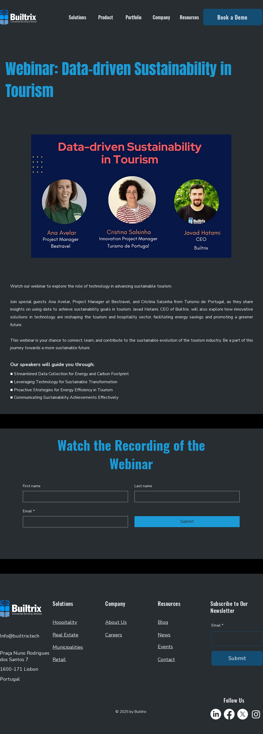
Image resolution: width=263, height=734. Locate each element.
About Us (116, 622)
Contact (166, 659)
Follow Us (234, 700)
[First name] (74, 496)
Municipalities (68, 647)
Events (165, 646)
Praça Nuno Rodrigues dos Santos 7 (24, 656)
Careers (113, 635)
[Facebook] (229, 714)
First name (32, 486)
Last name (143, 486)
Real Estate (65, 635)
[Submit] (237, 658)
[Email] (74, 521)
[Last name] (185, 496)
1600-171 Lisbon (19, 669)
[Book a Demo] (232, 17)
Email (29, 511)
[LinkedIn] (215, 714)
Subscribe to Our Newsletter (229, 606)
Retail (59, 659)
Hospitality (65, 622)
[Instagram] (256, 714)
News (164, 635)
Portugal (10, 679)
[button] (77, 17)
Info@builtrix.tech (19, 636)
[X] (242, 714)
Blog (163, 622)
